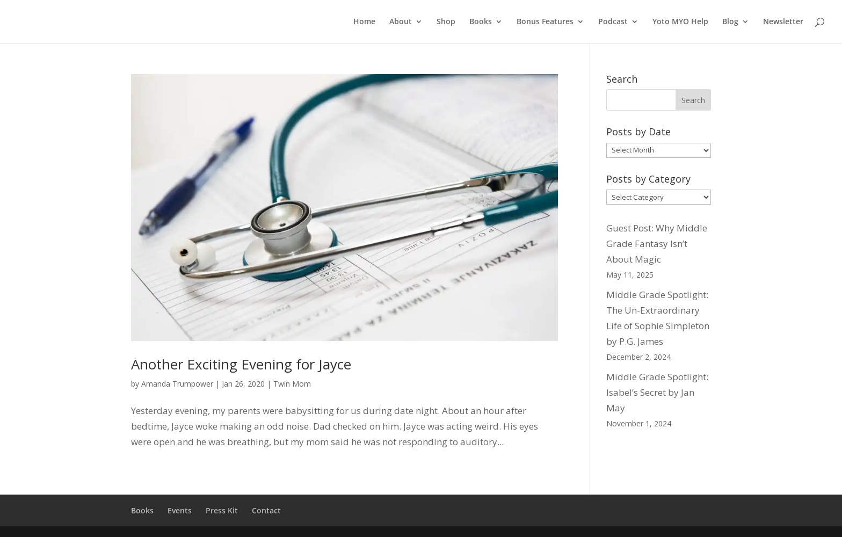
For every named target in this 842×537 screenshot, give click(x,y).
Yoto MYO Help (680, 22)
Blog (730, 22)
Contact (266, 510)
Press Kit (222, 510)
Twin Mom (292, 384)
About (400, 22)
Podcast (613, 22)
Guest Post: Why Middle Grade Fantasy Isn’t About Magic (656, 243)
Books (480, 22)
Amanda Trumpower (177, 384)
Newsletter (783, 22)
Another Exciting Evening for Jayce (241, 364)
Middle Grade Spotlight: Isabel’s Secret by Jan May (657, 392)
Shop (446, 22)
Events (180, 510)
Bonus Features (545, 22)
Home (364, 22)
